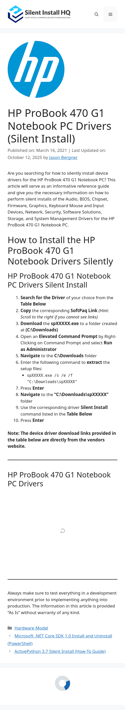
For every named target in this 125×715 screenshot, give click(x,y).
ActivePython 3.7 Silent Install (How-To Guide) (60, 651)
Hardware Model (31, 628)
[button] (96, 14)
